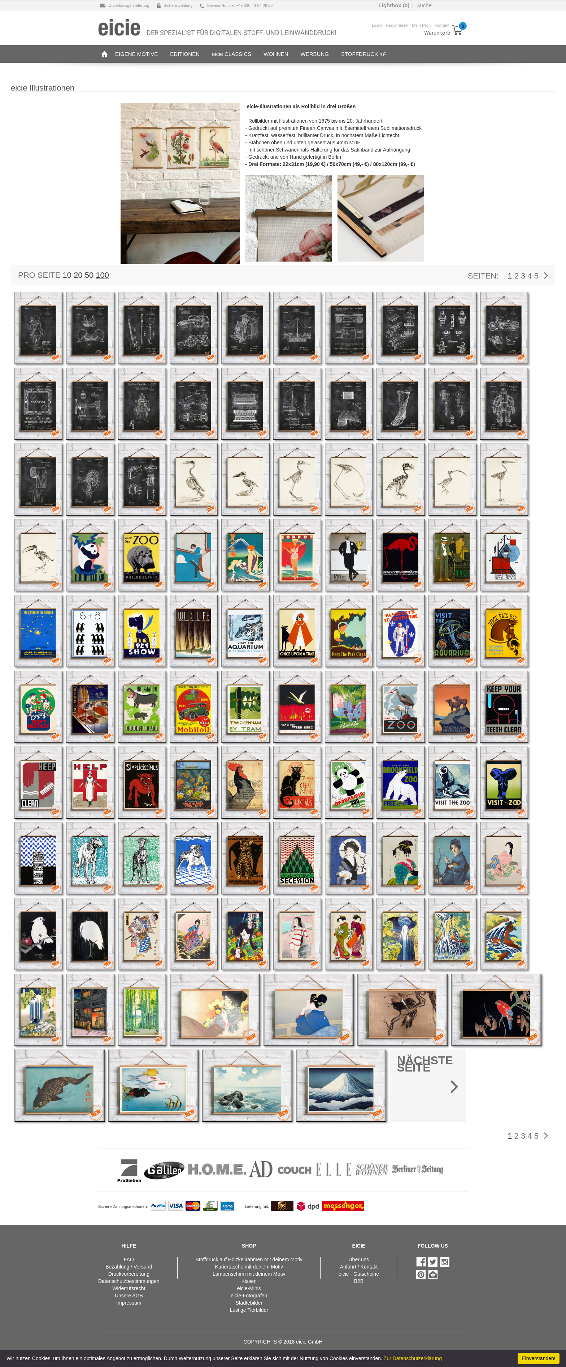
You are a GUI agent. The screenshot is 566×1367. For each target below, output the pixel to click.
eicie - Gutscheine (359, 1274)
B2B (358, 1281)
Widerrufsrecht (128, 1288)
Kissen (249, 1281)
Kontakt (442, 25)
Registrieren (397, 25)
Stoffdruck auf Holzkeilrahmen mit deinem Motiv (249, 1259)
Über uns (358, 1259)
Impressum (128, 1303)
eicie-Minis (249, 1288)
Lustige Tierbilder (249, 1310)
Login (377, 25)
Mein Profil (422, 25)
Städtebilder (248, 1303)
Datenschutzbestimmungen (129, 1281)
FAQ (129, 1259)
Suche (424, 5)
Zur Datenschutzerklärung (413, 1358)
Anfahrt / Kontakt (359, 1267)
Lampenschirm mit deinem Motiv (249, 1274)
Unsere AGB (129, 1295)
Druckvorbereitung (128, 1274)
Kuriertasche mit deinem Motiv (249, 1267)
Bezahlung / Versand (128, 1267)
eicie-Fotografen (249, 1295)
